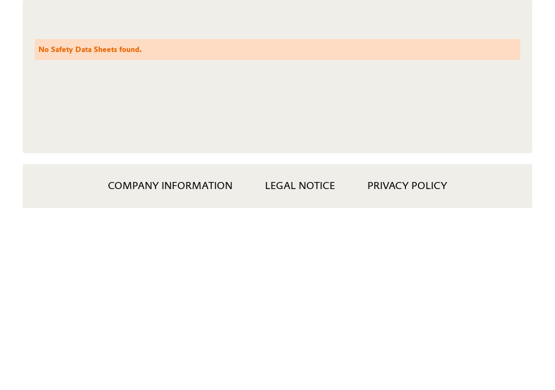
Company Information (170, 186)
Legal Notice (300, 186)
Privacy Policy (407, 186)
